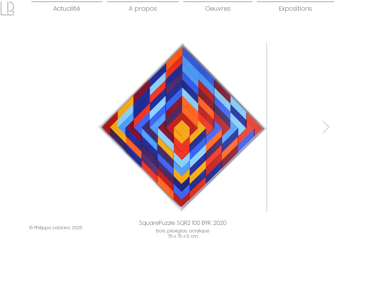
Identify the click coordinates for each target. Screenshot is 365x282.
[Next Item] (326, 127)
